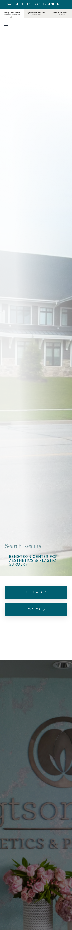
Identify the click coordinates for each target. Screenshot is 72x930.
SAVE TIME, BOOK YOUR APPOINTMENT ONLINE (36, 4)
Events (36, 609)
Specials (36, 592)
